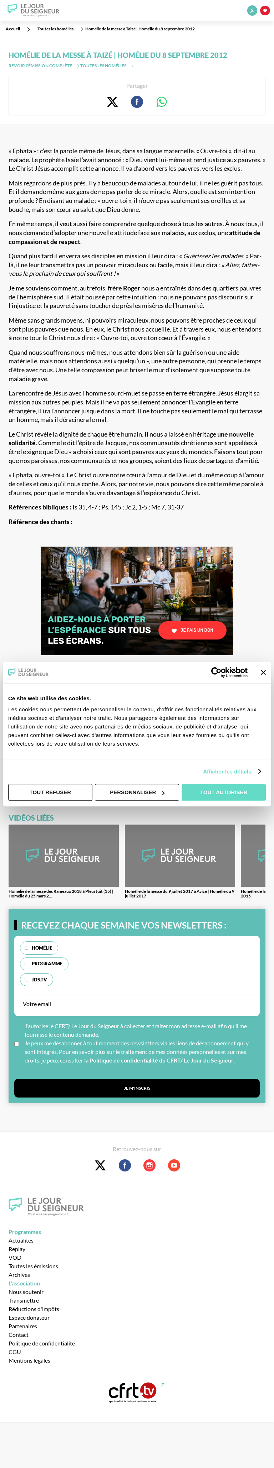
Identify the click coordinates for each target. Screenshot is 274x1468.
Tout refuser (50, 792)
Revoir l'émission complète (40, 65)
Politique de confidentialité (42, 1343)
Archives (19, 1274)
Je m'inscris (137, 1088)
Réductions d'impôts (34, 1308)
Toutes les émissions (33, 1266)
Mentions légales (29, 1360)
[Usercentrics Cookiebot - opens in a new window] (216, 672)
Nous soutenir (26, 1291)
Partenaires (23, 1326)
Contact (19, 1334)
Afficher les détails (227, 771)
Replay (17, 1248)
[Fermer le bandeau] (263, 672)
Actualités (21, 1240)
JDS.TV (39, 979)
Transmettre (24, 1300)
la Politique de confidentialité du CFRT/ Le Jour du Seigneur (159, 1060)
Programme (47, 963)
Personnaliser (137, 792)
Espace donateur (29, 1317)
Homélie (42, 948)
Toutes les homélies (103, 65)
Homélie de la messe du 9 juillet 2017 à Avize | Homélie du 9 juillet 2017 (179, 894)
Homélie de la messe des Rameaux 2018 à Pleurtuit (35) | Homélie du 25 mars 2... (61, 894)
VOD (15, 1257)
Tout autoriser (223, 792)
